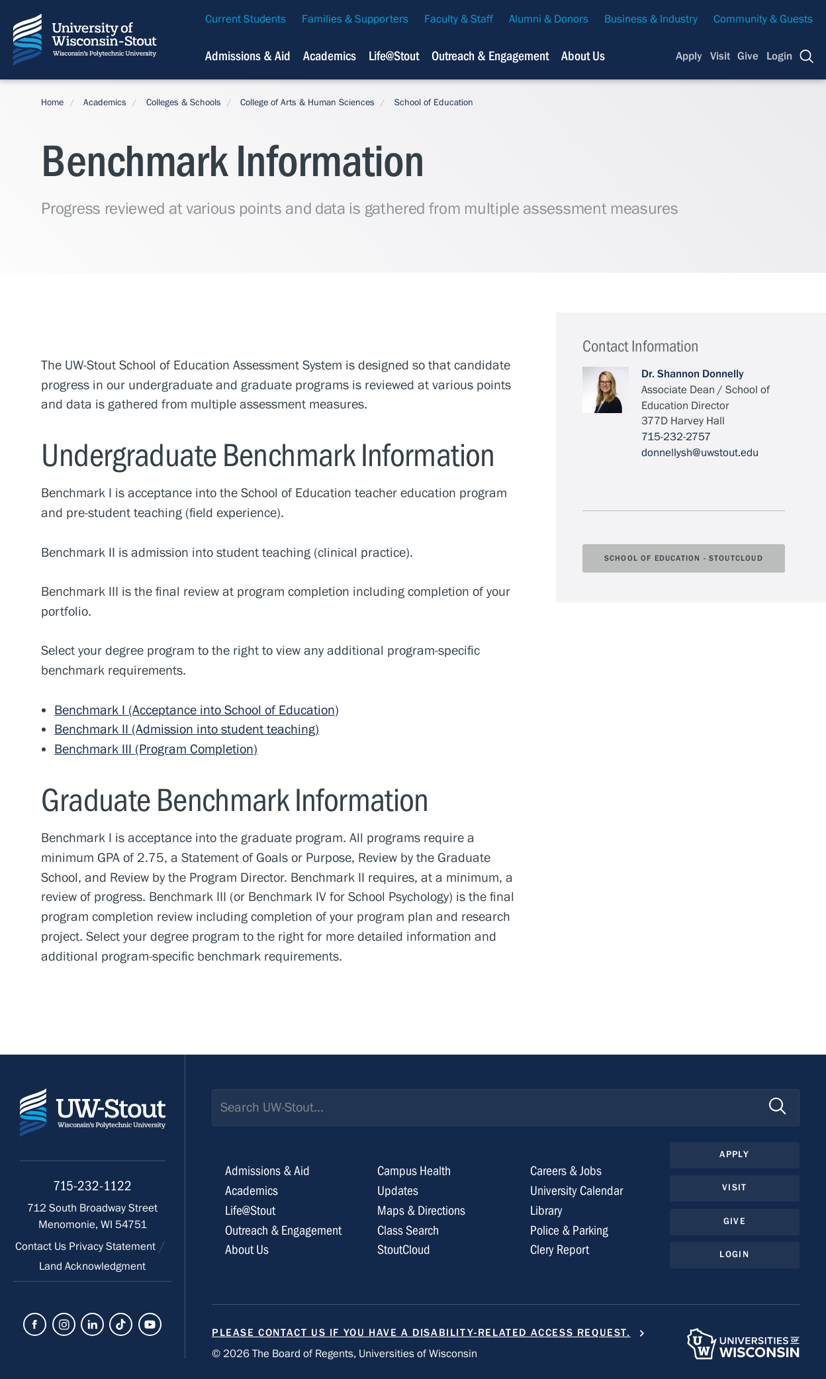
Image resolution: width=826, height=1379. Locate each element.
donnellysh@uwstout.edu (699, 452)
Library (546, 1210)
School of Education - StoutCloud (683, 558)
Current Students (245, 19)
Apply (689, 56)
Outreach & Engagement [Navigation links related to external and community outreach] (490, 56)
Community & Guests (763, 19)
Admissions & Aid (267, 1170)
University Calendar (576, 1190)
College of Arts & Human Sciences (307, 102)
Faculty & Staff (458, 19)
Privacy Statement (113, 1246)
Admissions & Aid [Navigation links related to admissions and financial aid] (248, 56)
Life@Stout (250, 1210)
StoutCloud (403, 1249)
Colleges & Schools (183, 102)
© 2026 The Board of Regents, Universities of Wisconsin (344, 1353)
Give (747, 56)
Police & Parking (569, 1230)
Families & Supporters (355, 19)
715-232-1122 (92, 1186)
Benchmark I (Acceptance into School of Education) (196, 710)
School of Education (433, 102)
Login (779, 56)
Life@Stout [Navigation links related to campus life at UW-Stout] (394, 56)
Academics (104, 102)
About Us (583, 56)
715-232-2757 (676, 437)
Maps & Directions (421, 1210)
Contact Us (42, 1246)
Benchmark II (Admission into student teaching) (186, 729)
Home (52, 102)
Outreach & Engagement (283, 1230)
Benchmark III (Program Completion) (155, 749)
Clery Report (559, 1249)
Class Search (408, 1230)
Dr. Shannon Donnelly (692, 374)
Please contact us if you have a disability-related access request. (421, 1333)
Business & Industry (651, 19)
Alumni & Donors (548, 19)
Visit (720, 56)
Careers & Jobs (566, 1170)
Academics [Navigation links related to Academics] (329, 56)
